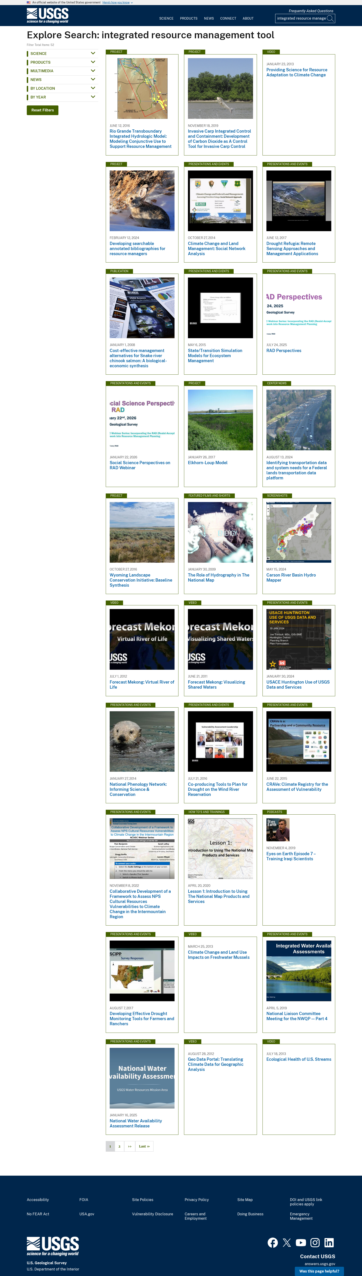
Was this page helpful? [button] (319, 1271)
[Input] (305, 18)
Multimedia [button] (42, 71)
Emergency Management (301, 1216)
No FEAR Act (38, 1214)
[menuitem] (166, 16)
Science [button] (38, 53)
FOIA (83, 1200)
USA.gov (86, 1214)
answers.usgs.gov (320, 1264)
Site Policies (142, 1200)
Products (188, 18)
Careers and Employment (196, 1216)
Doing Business (250, 1214)
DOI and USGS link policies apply (306, 1202)
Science (166, 18)
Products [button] (40, 62)
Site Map (245, 1200)
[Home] (47, 22)
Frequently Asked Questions (311, 11)
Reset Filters (42, 110)
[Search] (330, 18)
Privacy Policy (197, 1200)
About (248, 18)
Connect (228, 18)
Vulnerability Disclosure (152, 1214)
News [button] (36, 80)
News (209, 18)
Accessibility (38, 1200)
